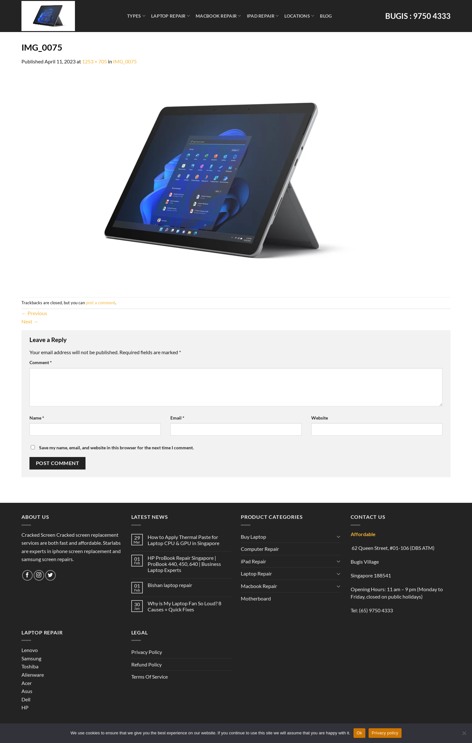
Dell (25, 699)
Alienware (32, 675)
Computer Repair (260, 549)
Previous (34, 313)
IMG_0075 (125, 61)
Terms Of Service (149, 677)
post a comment (100, 302)
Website (319, 417)
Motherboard (256, 598)
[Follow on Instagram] (39, 575)
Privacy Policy (146, 652)
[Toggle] (338, 536)
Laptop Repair (170, 16)
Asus (26, 691)
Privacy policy (385, 733)
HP (24, 707)
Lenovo (29, 650)
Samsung (31, 658)
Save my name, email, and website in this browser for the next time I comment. (116, 447)
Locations (299, 16)
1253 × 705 (94, 61)
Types (136, 16)
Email (177, 417)
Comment (40, 362)
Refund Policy (146, 664)
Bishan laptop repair (170, 585)
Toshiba (29, 666)
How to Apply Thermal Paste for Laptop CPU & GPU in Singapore (183, 540)
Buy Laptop (253, 537)
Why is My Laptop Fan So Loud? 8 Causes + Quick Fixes (184, 606)
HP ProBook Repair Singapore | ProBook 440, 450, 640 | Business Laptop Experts (184, 564)
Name (36, 417)
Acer (26, 683)
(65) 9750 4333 (376, 610)
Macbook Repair (218, 16)
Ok (359, 733)
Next (29, 321)
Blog (326, 16)
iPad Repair (263, 16)
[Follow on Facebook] (27, 575)
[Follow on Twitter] (50, 575)
